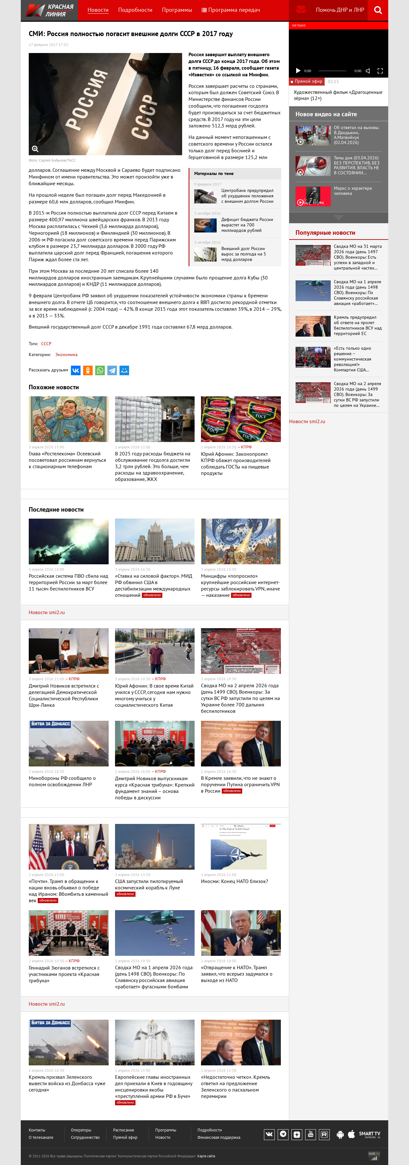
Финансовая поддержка (218, 1138)
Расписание (123, 1130)
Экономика (66, 354)
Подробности (135, 10)
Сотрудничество (85, 1138)
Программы (177, 10)
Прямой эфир (125, 1138)
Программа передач (231, 10)
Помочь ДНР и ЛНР (340, 10)
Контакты (37, 1130)
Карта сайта (206, 1156)
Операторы (81, 1130)
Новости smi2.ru (47, 612)
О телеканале (41, 1138)
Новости (98, 10)
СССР (46, 343)
